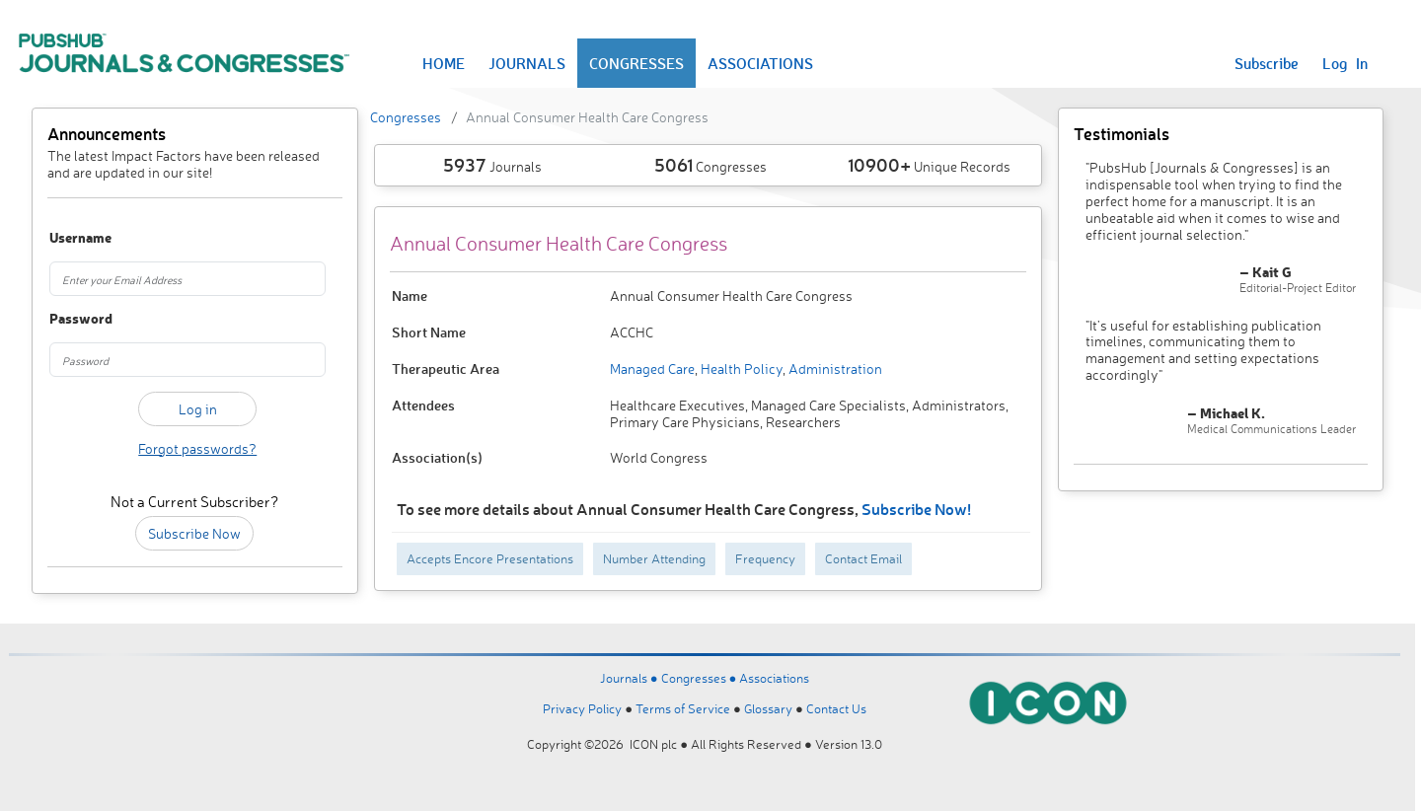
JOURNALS (526, 63)
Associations (774, 678)
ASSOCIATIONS (760, 63)
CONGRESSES (636, 63)
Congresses (405, 117)
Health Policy (740, 368)
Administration (833, 368)
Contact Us (836, 708)
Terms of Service (683, 708)
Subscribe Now (194, 533)
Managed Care (652, 368)
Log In (1345, 63)
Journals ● (630, 678)
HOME (443, 63)
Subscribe (1266, 63)
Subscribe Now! (916, 508)
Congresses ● (700, 678)
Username (71, 238)
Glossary (768, 708)
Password (71, 319)
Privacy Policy (582, 708)
